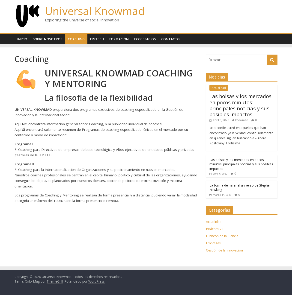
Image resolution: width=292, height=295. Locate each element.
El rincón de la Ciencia (222, 236)
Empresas (213, 243)
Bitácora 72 (214, 229)
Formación (119, 39)
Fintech (97, 39)
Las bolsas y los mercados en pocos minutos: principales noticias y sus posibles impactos (240, 105)
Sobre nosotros (47, 39)
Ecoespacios (145, 39)
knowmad (241, 120)
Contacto (170, 39)
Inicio (22, 39)
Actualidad (219, 88)
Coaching (76, 39)
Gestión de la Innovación (224, 250)
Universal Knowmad (95, 11)
